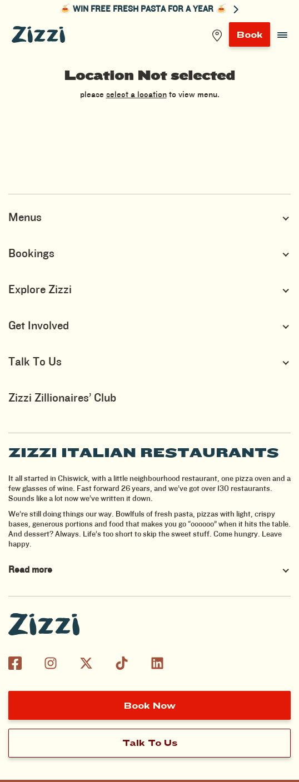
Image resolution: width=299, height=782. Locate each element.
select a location (136, 95)
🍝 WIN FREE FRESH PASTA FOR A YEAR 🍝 (149, 9)
